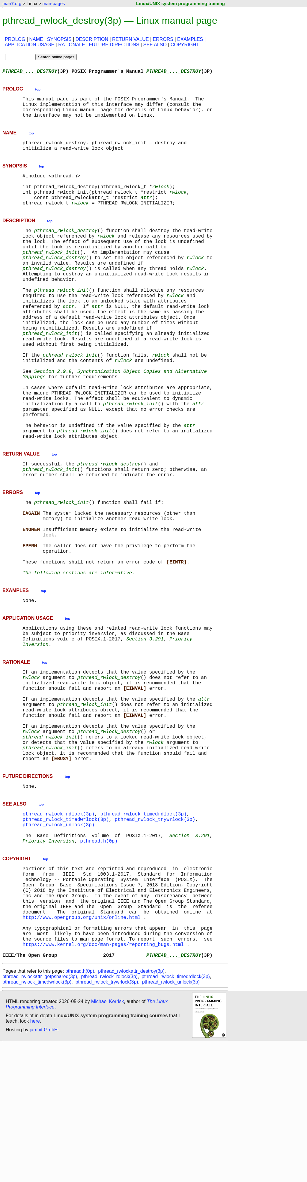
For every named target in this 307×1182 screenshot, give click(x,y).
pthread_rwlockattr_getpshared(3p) (39, 1114)
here (35, 1159)
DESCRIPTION (92, 39)
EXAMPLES (190, 39)
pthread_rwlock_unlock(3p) (58, 938)
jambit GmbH (44, 1168)
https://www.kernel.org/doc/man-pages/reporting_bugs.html (103, 1080)
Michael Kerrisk (107, 1139)
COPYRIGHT (185, 44)
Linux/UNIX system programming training (180, 3)
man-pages (53, 3)
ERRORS (163, 39)
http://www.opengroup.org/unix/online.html (81, 1047)
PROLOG (15, 39)
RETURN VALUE (130, 39)
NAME (36, 39)
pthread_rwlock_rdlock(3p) (58, 925)
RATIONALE (71, 44)
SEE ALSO (155, 44)
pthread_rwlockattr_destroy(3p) (131, 1109)
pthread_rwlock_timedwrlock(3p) (65, 932)
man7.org (11, 3)
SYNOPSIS (59, 39)
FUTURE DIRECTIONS (114, 44)
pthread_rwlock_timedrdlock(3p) (143, 925)
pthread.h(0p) (99, 958)
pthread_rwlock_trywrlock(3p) (155, 932)
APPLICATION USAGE (29, 44)
